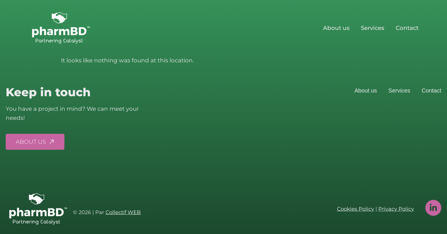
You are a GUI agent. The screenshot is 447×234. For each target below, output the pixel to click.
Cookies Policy (355, 209)
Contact (407, 27)
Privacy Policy (396, 209)
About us (336, 27)
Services (372, 27)
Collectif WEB (123, 212)
